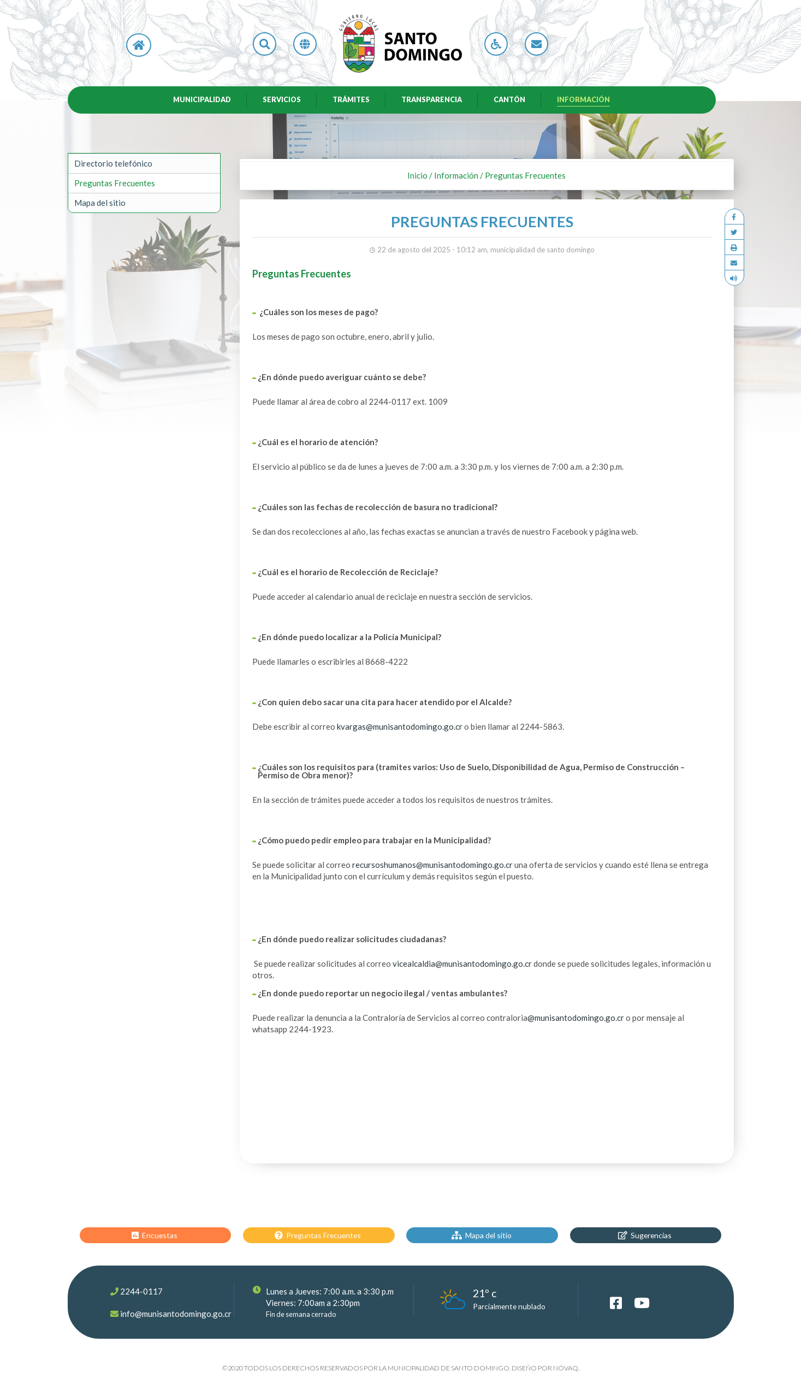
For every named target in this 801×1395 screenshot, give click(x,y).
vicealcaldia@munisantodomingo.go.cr (462, 966)
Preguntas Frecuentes (114, 185)
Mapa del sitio (100, 205)
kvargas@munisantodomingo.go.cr (399, 729)
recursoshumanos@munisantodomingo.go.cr (432, 867)
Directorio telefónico (113, 165)
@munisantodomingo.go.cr (575, 1020)
